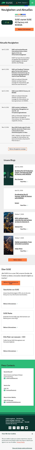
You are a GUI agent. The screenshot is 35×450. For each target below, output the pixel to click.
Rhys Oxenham (19, 179)
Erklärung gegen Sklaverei (13, 420)
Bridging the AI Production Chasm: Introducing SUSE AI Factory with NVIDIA (24, 172)
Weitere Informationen (24, 29)
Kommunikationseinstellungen (14, 422)
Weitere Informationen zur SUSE (10, 283)
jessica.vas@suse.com (11, 390)
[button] (18, 3)
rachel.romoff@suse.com (12, 378)
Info (23, 420)
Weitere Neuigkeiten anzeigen (17, 149)
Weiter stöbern (17, 260)
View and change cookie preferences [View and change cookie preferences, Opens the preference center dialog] (22, 448)
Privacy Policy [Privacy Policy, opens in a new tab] (21, 442)
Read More (23, 181)
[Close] (32, 434)
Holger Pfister (18, 248)
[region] (17, 440)
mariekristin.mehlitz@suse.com (13, 402)
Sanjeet (17, 203)
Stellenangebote (10, 418)
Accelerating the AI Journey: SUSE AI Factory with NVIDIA (23, 196)
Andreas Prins (18, 226)
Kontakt (27, 422)
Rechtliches (19, 418)
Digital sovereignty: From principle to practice (23, 243)
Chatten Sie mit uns (11, 423)
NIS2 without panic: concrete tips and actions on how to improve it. (23, 220)
